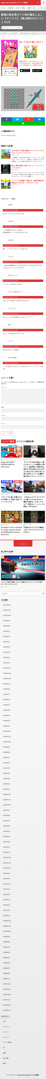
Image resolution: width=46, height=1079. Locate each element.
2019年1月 (6, 1000)
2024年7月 (6, 694)
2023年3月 (6, 778)
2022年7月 (6, 821)
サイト (3, 423)
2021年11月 (7, 863)
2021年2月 (6, 910)
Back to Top (23, 544)
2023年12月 (7, 731)
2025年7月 (6, 631)
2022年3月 (6, 842)
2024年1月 (6, 726)
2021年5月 (6, 894)
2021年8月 (6, 878)
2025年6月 (6, 636)
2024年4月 (6, 710)
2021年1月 (6, 915)
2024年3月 (6, 715)
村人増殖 (6, 1058)
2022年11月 (7, 800)
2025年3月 (6, 652)
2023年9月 (6, 747)
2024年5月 (6, 705)
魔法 (23, 8)
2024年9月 (6, 684)
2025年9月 (6, 621)
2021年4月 (6, 900)
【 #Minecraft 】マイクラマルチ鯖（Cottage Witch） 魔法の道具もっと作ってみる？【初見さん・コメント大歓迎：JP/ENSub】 (34, 501)
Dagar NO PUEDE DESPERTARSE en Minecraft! (8, 464)
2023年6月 (6, 763)
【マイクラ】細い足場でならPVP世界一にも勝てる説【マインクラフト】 (11, 499)
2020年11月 (7, 926)
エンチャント (42, 8)
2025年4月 (6, 647)
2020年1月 (6, 979)
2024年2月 (6, 720)
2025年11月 (7, 610)
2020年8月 (6, 942)
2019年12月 (7, 984)
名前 (2, 407)
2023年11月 (7, 736)
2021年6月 (6, 889)
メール (3, 415)
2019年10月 (7, 994)
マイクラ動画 (16, 27)
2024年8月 (6, 689)
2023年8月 (6, 752)
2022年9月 (6, 810)
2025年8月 (6, 626)
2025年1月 (6, 663)
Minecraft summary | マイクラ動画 (28, 1075)
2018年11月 (7, 1010)
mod (17, 8)
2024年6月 (6, 699)
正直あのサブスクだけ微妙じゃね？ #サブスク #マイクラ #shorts (34, 529)
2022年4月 (6, 836)
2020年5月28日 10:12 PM (11, 210)
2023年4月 (6, 773)
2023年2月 (6, 784)
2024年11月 (7, 673)
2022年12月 (7, 794)
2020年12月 (7, 921)
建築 (29, 8)
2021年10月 (7, 868)
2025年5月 (6, 642)
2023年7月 (6, 757)
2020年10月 (7, 931)
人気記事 (10, 8)
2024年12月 (7, 668)
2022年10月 (7, 805)
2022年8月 (6, 815)
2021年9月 (6, 873)
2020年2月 (6, 973)
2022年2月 (6, 847)
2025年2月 (6, 657)
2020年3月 (6, 968)
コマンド (5, 586)
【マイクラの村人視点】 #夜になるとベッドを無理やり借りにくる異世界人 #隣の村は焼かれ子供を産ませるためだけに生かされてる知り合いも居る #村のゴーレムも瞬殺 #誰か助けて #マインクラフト (34, 469)
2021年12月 (7, 857)
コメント (3, 387)
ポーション (6, 1037)
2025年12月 (7, 605)
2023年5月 (6, 768)
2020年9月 (6, 936)
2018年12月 (7, 1005)
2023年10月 (7, 742)
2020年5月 (6, 957)
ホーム (3, 8)
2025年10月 (7, 615)
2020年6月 (6, 952)
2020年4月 (6, 963)
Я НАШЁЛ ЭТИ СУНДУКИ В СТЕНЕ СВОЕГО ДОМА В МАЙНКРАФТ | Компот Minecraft (11, 530)
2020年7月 (6, 947)
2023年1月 (6, 789)
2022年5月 (6, 831)
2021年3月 (6, 905)
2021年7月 (6, 884)
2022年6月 (6, 826)
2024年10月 (7, 678)
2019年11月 (7, 989)
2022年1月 (6, 852)
